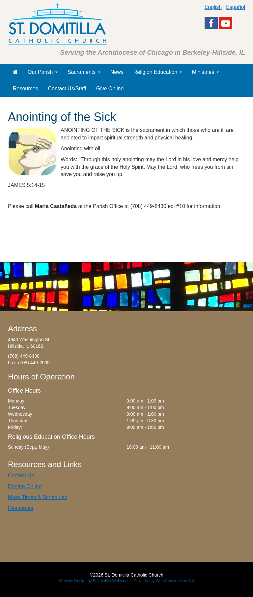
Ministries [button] (205, 72)
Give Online (110, 88)
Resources (25, 88)
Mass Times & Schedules (37, 497)
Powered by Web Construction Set (164, 581)
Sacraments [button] (84, 72)
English (213, 7)
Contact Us (21, 475)
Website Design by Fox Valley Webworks (94, 581)
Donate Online (25, 486)
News (117, 72)
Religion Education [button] (157, 72)
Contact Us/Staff (67, 88)
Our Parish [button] (43, 72)
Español (235, 7)
